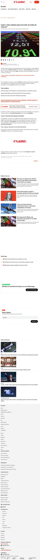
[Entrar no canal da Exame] (32, 290)
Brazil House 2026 (4, 474)
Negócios (2, 428)
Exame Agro (3, 441)
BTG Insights (4, 9)
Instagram (3, 537)
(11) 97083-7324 (5, 554)
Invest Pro (28, 9)
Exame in (4, 511)
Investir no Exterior (4, 484)
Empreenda (4, 525)
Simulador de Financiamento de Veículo (8, 469)
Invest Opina (22, 9)
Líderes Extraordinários (5, 488)
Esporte (2, 439)
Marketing (3, 437)
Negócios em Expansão (5, 501)
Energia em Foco (4, 482)
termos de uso (8, 558)
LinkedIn (2, 535)
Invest (3, 6)
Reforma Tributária (4, 486)
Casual (2, 435)
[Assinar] (30, 2)
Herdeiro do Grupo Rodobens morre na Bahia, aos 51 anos (15, 259)
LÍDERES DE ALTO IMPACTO (6, 412)
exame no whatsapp (6, 284)
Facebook (2, 539)
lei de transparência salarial (32, 558)
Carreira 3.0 (4, 513)
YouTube (2, 533)
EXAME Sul (3, 476)
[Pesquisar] (4, 2)
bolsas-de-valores (24, 156)
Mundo (2, 433)
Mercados (34, 9)
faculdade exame (6, 504)
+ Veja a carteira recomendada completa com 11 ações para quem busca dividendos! (17, 76)
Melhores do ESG (4, 499)
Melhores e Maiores (4, 497)
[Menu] (1, 2)
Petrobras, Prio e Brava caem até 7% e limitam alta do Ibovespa (13, 95)
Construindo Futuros (5, 480)
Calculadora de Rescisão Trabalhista (8, 465)
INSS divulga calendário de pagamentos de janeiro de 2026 (15, 265)
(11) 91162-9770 (5, 545)
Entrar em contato (4, 543)
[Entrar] (36, 2)
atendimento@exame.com (6, 549)
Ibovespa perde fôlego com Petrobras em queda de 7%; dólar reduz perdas (16, 93)
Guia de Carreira (4, 459)
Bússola (2, 478)
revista (4, 506)
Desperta (4, 515)
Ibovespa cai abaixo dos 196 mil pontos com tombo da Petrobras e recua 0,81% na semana (18, 90)
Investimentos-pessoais (6, 157)
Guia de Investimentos (13, 9)
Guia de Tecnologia (4, 455)
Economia (3, 418)
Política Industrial (4, 492)
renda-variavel (16, 156)
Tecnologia (3, 443)
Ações (30, 156)
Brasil (2, 414)
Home (2, 17)
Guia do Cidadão (4, 453)
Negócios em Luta (4, 490)
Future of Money (4, 445)
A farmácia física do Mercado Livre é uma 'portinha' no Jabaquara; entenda (18, 262)
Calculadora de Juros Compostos (7, 467)
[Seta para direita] (37, 9)
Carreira (2, 416)
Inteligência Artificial (5, 424)
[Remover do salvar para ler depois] (13, 60)
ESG (1, 420)
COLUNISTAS (3, 430)
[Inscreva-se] (34, 321)
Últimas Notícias (4, 410)
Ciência (2, 447)
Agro (3, 523)
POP (1, 449)
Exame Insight (3, 422)
